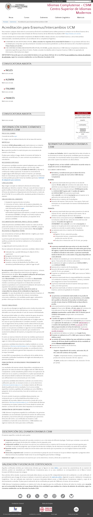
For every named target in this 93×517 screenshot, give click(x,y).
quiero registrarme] (83, 137)
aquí (15, 136)
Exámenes (44, 17)
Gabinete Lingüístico (62, 17)
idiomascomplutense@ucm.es (19, 346)
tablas (56, 468)
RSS (88, 514)
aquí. (22, 208)
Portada (5, 22)
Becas (11, 17)
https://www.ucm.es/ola (73, 34)
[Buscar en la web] (90, 1)
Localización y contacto (35, 514)
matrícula (57, 477)
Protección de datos (73, 514)
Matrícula (80, 17)
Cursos (26, 17)
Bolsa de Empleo (47, 503)
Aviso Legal (54, 514)
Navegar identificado (57, 1)
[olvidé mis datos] (82, 136)
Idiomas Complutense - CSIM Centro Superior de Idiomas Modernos (69, 9)
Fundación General (18, 503)
